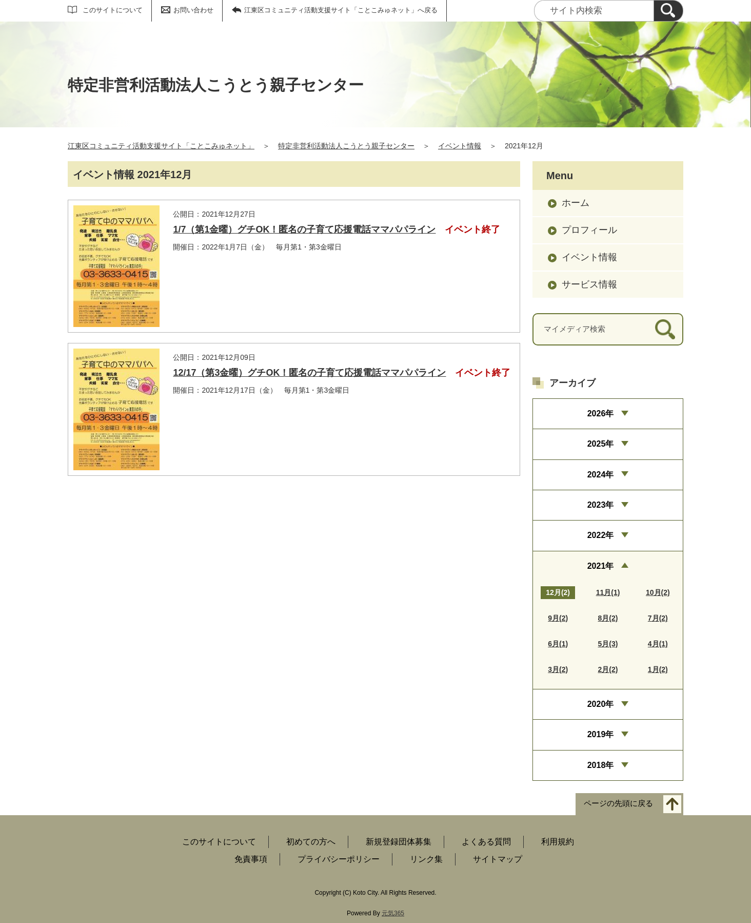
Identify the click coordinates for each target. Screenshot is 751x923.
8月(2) (608, 618)
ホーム (575, 203)
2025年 (600, 443)
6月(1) (558, 644)
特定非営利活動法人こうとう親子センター (346, 146)
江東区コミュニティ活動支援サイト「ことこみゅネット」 (161, 146)
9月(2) (558, 618)
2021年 (600, 566)
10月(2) (658, 592)
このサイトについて (113, 10)
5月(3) (608, 644)
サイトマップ (497, 859)
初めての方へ (310, 841)
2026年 (600, 413)
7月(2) (658, 618)
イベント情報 (459, 146)
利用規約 (557, 841)
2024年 (600, 474)
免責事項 (250, 859)
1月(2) (658, 669)
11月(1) (608, 592)
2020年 (600, 704)
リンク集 (426, 859)
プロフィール (589, 230)
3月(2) (558, 669)
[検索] (668, 11)
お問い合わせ (193, 10)
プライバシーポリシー (339, 859)
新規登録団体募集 (398, 841)
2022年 (600, 535)
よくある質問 (486, 841)
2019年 (600, 734)
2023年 (600, 505)
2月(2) (608, 669)
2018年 (600, 765)
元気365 (393, 913)
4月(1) (658, 644)
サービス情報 (589, 284)
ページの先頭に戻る (618, 803)
